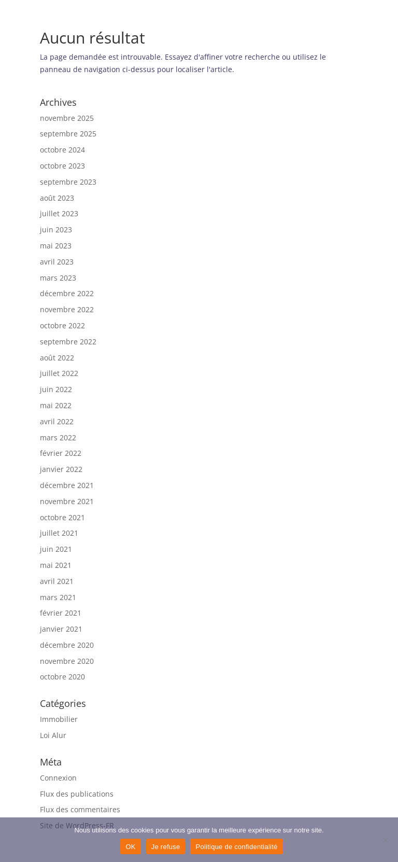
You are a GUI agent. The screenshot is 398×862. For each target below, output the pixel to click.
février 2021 (60, 613)
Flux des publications (76, 794)
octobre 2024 (62, 150)
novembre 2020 (67, 661)
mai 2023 (56, 246)
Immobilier (59, 719)
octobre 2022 (62, 325)
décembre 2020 (67, 645)
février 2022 (60, 453)
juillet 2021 (59, 533)
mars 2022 (58, 437)
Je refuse (165, 847)
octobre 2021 (62, 517)
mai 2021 (56, 565)
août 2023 (57, 198)
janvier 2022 (61, 469)
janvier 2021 (61, 629)
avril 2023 (57, 262)
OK (130, 847)
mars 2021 (58, 597)
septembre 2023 (68, 182)
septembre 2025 (68, 133)
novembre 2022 (67, 309)
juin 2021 (56, 549)
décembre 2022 (67, 293)
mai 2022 (56, 405)
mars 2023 (58, 278)
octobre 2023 (62, 166)
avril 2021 (57, 581)
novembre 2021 (67, 501)
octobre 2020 (62, 677)
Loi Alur (53, 735)
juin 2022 (56, 389)
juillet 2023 (59, 213)
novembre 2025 (67, 118)
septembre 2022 (68, 341)
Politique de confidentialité (236, 847)
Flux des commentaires (80, 809)
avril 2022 (57, 421)
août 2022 (57, 358)
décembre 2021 (67, 485)
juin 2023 (56, 229)
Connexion (58, 778)
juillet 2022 (59, 373)
